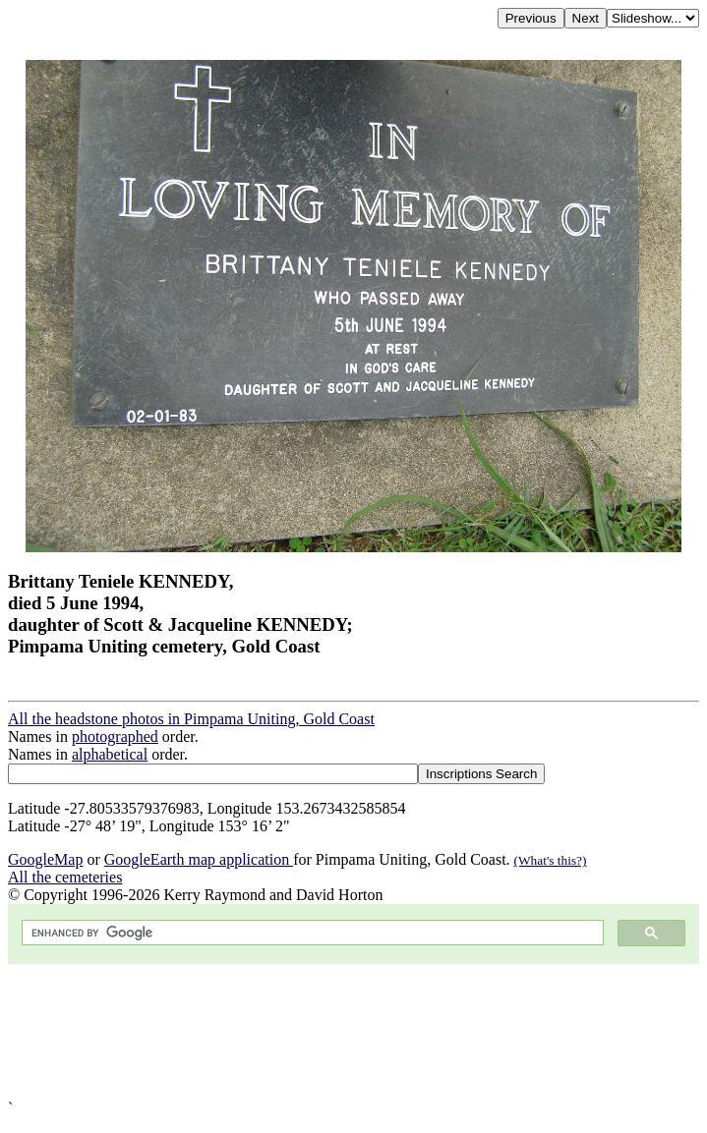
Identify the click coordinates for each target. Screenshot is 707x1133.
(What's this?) (550, 860)
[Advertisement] (353, 1032)
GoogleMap (45, 859)
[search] (310, 933)
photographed (115, 736)
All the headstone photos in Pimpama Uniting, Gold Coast (191, 718)
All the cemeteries (65, 877)
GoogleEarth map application (198, 859)
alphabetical (109, 754)
